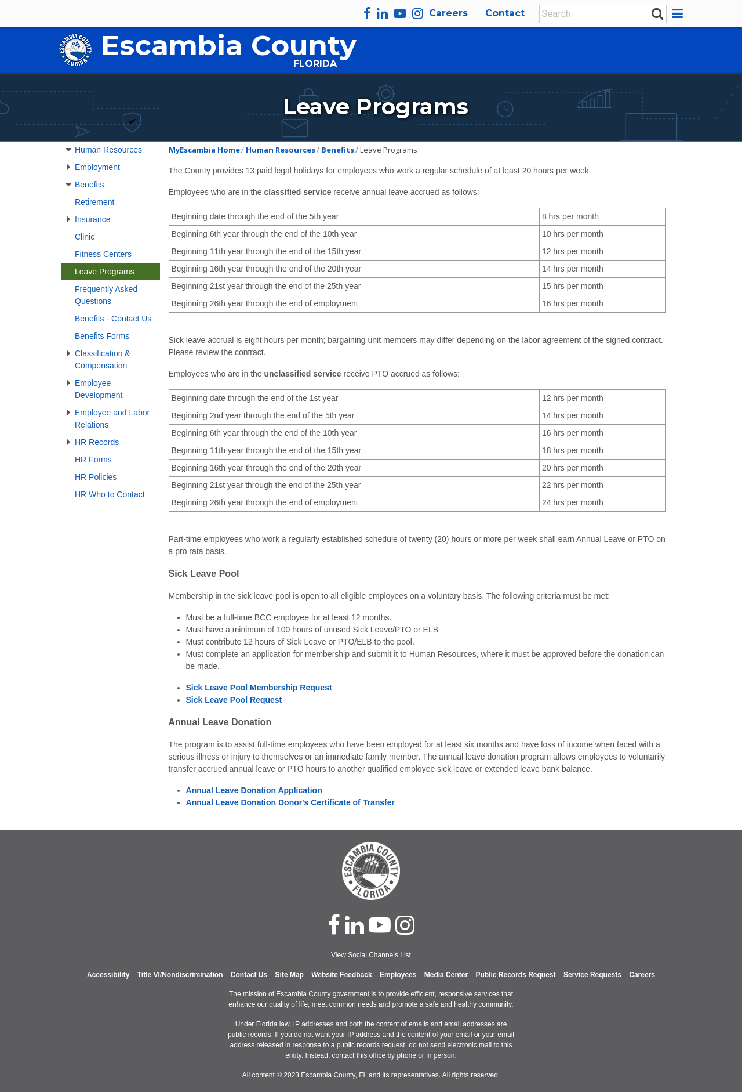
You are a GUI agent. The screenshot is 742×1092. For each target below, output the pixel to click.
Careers (448, 13)
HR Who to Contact (110, 494)
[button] (679, 13)
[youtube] (400, 13)
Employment (97, 167)
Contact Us (249, 975)
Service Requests (592, 975)
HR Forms (93, 459)
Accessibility (108, 975)
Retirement (94, 202)
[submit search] (657, 13)
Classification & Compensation (102, 359)
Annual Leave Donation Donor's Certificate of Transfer (290, 802)
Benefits (89, 184)
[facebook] (367, 13)
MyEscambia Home (204, 149)
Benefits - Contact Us (113, 318)
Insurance (92, 219)
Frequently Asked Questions (106, 295)
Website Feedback (341, 975)
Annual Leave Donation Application (254, 790)
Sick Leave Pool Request (234, 699)
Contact (505, 13)
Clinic (84, 236)
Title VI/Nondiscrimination (180, 975)
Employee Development (99, 389)
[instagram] (417, 13)
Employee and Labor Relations (112, 418)
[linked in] (354, 925)
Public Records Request (515, 975)
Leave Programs (104, 271)
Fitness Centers (103, 254)
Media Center (446, 975)
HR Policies (96, 477)
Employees (398, 975)
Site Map (289, 975)
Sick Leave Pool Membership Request (259, 687)
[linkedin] (382, 13)
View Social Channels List (371, 955)
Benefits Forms (102, 336)
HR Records (97, 442)
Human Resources (108, 149)
